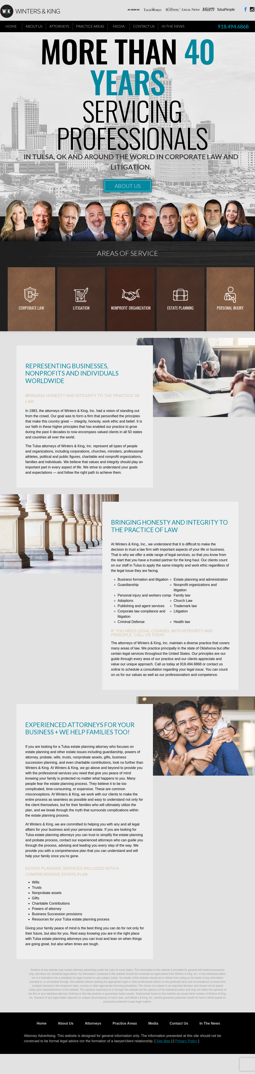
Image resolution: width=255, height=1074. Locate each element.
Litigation (81, 308)
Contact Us (144, 26)
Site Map (163, 1041)
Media (119, 26)
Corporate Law (31, 308)
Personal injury (230, 308)
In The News (173, 26)
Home (11, 26)
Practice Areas (90, 26)
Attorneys (59, 26)
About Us (34, 26)
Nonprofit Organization (131, 308)
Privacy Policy (186, 1041)
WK (33, 11)
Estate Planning (180, 308)
